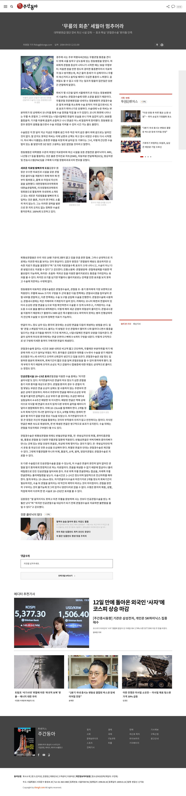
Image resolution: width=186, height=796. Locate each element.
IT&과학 (111, 738)
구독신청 (155, 734)
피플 (110, 743)
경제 (110, 729)
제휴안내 (54, 776)
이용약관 (71, 776)
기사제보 (155, 729)
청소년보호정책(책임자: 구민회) (105, 776)
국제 (110, 734)
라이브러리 (134, 738)
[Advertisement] (60, 234)
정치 (89, 729)
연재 (131, 729)
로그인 (179, 7)
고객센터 (62, 776)
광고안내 (155, 738)
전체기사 (91, 747)
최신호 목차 (134, 734)
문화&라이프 (92, 738)
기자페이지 (134, 743)
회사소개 (26, 776)
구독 (48, 514)
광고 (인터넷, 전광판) (40, 776)
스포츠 (90, 743)
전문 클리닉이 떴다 (31, 514)
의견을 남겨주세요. (31, 563)
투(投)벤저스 (129, 102)
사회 (89, 734)
